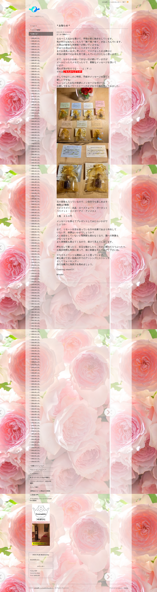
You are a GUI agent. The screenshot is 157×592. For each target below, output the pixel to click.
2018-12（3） (35, 267)
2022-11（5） (35, 146)
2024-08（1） (35, 93)
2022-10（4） (35, 148)
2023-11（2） (35, 113)
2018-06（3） (35, 284)
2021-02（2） (35, 198)
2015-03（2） (35, 386)
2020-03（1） (35, 226)
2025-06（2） (35, 65)
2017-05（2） (35, 317)
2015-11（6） (35, 367)
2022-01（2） (35, 168)
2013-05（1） (35, 444)
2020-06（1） (35, 218)
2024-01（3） (35, 107)
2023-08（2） (35, 121)
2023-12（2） (35, 110)
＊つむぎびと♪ (34, 473)
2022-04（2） (35, 162)
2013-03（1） (35, 450)
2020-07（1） (35, 215)
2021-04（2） (35, 193)
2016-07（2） (35, 345)
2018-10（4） (35, 273)
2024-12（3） (35, 82)
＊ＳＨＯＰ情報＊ (35, 30)
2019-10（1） (35, 240)
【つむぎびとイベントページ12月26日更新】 (41, 499)
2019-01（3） (35, 265)
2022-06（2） (35, 160)
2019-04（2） (35, 256)
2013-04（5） (35, 447)
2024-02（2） (35, 104)
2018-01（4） (35, 298)
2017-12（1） (35, 301)
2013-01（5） (35, 455)
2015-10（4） (35, 370)
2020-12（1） (35, 204)
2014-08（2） (35, 406)
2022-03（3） (35, 165)
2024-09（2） (35, 90)
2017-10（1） (35, 306)
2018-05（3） (35, 287)
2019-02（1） (35, 262)
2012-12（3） (35, 458)
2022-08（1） (35, 154)
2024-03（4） (35, 101)
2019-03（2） (35, 259)
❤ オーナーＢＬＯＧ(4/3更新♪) (40, 477)
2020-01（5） (35, 231)
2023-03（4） (35, 135)
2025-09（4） (35, 57)
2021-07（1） (35, 184)
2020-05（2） (35, 220)
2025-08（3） (35, 60)
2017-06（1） (35, 314)
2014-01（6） (35, 425)
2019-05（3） (35, 254)
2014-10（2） (35, 400)
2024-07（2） (35, 96)
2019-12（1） (35, 234)
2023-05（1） (35, 129)
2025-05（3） (35, 68)
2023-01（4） (35, 140)
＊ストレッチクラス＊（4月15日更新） (40, 482)
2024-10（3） (35, 88)
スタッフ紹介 (34, 487)
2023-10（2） (35, 115)
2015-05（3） (35, 381)
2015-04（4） (35, 384)
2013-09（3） (35, 436)
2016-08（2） (35, 342)
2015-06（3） (35, 378)
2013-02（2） (35, 453)
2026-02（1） (35, 43)
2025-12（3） (35, 49)
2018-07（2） (35, 281)
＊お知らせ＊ (34, 34)
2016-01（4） (35, 361)
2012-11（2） (35, 461)
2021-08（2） (35, 182)
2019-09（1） (35, 243)
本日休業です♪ (35, 559)
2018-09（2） (35, 276)
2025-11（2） (35, 52)
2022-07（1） (35, 157)
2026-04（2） (35, 38)
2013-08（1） (35, 439)
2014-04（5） (35, 417)
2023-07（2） (35, 124)
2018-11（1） (35, 270)
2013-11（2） (35, 431)
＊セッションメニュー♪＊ (38, 470)
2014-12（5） (35, 395)
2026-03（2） (35, 41)
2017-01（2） (35, 328)
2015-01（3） (35, 392)
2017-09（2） (35, 309)
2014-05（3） (35, 414)
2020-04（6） (35, 223)
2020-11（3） (35, 207)
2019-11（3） (35, 237)
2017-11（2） (35, 303)
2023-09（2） (35, 118)
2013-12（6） (35, 428)
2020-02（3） (35, 229)
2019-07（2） (35, 248)
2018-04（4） (35, 290)
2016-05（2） (35, 350)
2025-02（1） (35, 77)
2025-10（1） (35, 54)
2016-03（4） (35, 356)
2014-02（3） (35, 422)
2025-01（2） (35, 79)
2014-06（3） (35, 411)
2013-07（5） (35, 442)
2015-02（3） (35, 389)
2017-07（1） (35, 312)
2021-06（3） (35, 187)
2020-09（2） (35, 212)
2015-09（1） (35, 372)
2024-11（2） (35, 85)
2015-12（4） (35, 364)
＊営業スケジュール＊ (37, 466)
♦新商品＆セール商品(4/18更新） (40, 491)
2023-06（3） (35, 126)
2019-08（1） (35, 245)
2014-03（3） (35, 420)
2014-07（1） (35, 408)
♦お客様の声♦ (34, 495)
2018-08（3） (35, 278)
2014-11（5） (35, 397)
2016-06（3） (35, 348)
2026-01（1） (35, 46)
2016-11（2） (35, 334)
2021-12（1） (35, 171)
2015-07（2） (35, 375)
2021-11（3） (35, 173)
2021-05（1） (35, 190)
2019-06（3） (35, 251)
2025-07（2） (35, 63)
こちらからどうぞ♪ (72, 71)
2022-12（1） (35, 143)
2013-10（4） (35, 433)
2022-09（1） (35, 151)
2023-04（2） (35, 132)
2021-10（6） (35, 176)
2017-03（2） (35, 323)
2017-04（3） (35, 320)
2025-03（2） (35, 74)
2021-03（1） (35, 195)
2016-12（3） (35, 331)
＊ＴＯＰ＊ (33, 26)
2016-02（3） (35, 359)
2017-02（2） (35, 325)
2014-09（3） (35, 403)
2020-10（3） (35, 209)
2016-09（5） (35, 339)
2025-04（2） (35, 71)
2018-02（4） (35, 295)
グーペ (120, 588)
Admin (126, 588)
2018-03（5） (35, 292)
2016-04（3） (35, 353)
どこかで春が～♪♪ (63, 34)
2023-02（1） (35, 137)
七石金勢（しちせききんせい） (44, 588)
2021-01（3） (35, 201)
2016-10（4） (35, 337)
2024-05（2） (35, 99)
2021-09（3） (35, 179)
